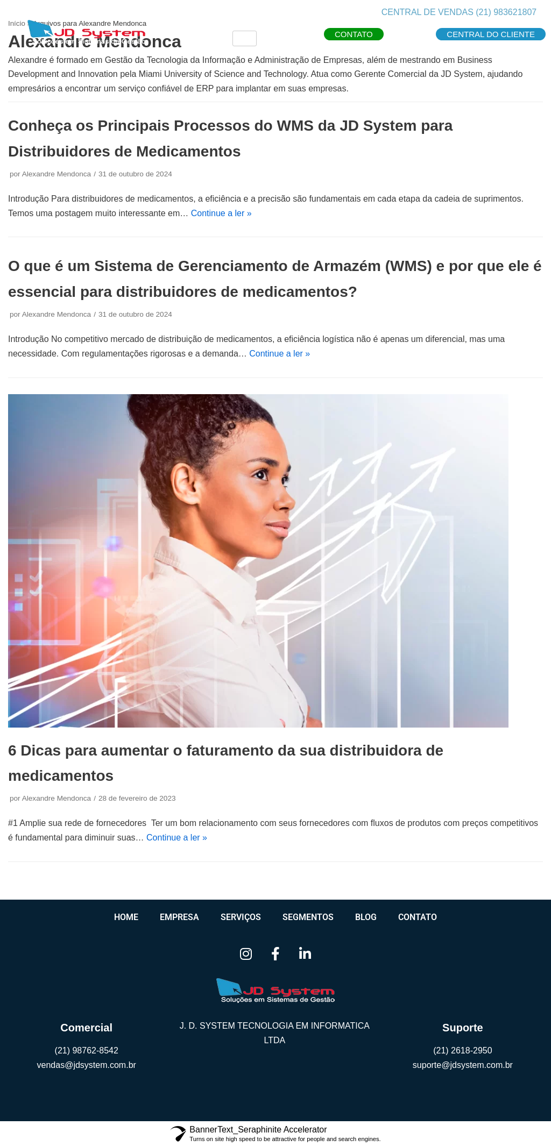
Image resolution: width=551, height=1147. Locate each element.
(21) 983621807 (506, 12)
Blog (366, 917)
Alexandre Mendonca (56, 174)
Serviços (241, 917)
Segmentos (308, 917)
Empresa (179, 917)
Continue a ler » (221, 213)
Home (126, 917)
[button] (354, 34)
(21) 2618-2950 (462, 1050)
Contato (417, 917)
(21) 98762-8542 (86, 1050)
